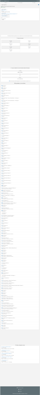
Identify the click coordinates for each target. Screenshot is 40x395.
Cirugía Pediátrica (20, 151)
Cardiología (20, 88)
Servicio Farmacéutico (20, 303)
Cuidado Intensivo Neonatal (20, 173)
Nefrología (20, 251)
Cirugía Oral (20, 143)
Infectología (20, 236)
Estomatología (20, 213)
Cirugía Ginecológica (20, 123)
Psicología (20, 291)
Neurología (20, 261)
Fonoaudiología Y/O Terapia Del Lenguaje (20, 216)
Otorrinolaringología (20, 273)
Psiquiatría (20, 293)
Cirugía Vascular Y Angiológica (20, 166)
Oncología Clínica (20, 271)
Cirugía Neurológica (20, 131)
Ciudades (33, 2)
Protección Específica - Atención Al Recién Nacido (20, 281)
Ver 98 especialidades (4, 15)
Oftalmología (20, 268)
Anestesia (20, 86)
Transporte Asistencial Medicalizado (20, 316)
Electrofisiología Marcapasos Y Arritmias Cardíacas (20, 203)
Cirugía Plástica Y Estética (20, 156)
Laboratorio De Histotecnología (20, 241)
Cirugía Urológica (20, 161)
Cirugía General (20, 118)
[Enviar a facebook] (38, 4)
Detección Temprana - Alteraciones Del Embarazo (20, 188)
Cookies (20, 389)
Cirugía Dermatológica (20, 103)
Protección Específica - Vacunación (20, 288)
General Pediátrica (20, 223)
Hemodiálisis (20, 233)
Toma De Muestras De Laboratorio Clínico (20, 306)
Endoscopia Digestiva (20, 208)
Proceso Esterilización (20, 278)
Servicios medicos (20, 2)
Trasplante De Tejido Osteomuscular (20, 321)
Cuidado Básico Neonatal (20, 168)
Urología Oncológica (20, 328)
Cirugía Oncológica (20, 138)
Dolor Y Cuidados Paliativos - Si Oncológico (20, 196)
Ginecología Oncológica (20, 228)
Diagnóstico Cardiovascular (20, 191)
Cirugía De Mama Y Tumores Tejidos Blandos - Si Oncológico (20, 98)
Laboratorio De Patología (20, 243)
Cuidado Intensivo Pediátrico (20, 176)
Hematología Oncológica (20, 231)
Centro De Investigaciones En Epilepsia (6, 353)
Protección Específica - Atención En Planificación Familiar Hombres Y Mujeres (20, 286)
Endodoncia (20, 206)
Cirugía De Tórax (20, 108)
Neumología (20, 253)
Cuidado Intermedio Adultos (20, 178)
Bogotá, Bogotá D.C (4, 4)
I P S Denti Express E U (4, 360)
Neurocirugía (20, 258)
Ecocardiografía (20, 198)
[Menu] (38, 0)
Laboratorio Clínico (20, 238)
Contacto (20, 391)
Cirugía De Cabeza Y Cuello (20, 91)
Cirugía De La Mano (20, 96)
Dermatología (20, 186)
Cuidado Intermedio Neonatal (20, 181)
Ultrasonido (20, 323)
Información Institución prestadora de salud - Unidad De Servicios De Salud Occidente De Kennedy (20, 35)
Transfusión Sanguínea (20, 311)
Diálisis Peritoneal (20, 193)
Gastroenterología (20, 218)
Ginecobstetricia (20, 226)
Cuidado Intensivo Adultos (20, 171)
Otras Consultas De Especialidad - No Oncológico (20, 276)
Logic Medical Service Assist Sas (6, 350)
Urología (20, 326)
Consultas (6, 2)
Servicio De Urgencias (20, 301)
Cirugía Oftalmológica (20, 136)
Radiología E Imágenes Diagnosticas (20, 298)
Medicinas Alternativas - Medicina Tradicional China (20, 248)
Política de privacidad (20, 387)
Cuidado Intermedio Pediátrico (20, 183)
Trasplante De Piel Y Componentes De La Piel (20, 318)
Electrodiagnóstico (20, 201)
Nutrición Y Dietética (20, 263)
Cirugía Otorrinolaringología (20, 148)
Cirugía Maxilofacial (20, 126)
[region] (20, 28)
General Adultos (20, 221)
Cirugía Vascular (20, 163)
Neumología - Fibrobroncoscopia (20, 256)
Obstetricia (20, 266)
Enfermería (20, 211)
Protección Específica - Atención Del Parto (20, 283)
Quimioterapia (20, 296)
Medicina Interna (20, 246)
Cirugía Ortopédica (20, 146)
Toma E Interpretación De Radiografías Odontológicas (20, 308)
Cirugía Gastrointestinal (20, 113)
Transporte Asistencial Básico (20, 313)
